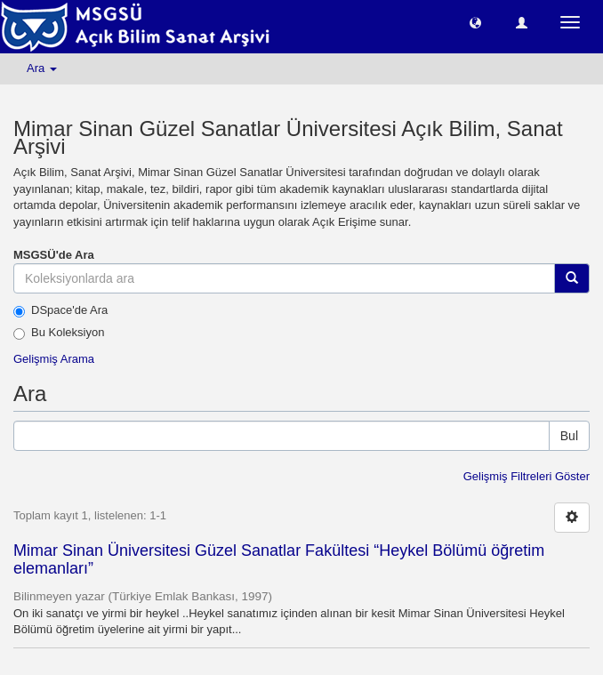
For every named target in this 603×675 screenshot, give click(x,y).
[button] (475, 21)
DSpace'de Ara (60, 310)
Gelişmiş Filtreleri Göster (526, 476)
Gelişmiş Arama (53, 359)
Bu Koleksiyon (58, 332)
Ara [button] (42, 68)
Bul (569, 436)
